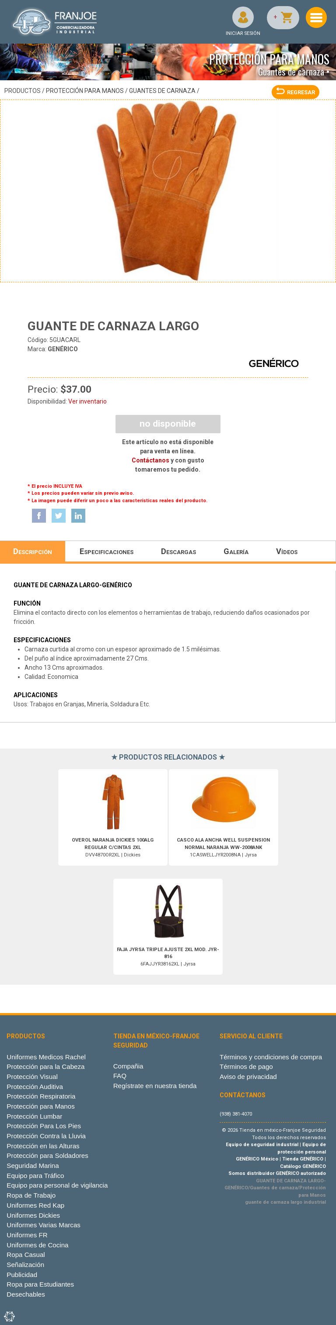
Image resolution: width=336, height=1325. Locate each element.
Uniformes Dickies (33, 1215)
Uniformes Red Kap (35, 1205)
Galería (236, 551)
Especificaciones (106, 551)
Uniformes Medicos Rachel (46, 1057)
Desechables (26, 1294)
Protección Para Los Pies (44, 1126)
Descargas (178, 551)
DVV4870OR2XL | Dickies (113, 847)
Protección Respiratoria (41, 1096)
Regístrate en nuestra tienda (155, 1085)
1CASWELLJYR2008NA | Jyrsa (223, 847)
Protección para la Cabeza (45, 1066)
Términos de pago (246, 1066)
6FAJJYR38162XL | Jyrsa (168, 957)
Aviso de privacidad (248, 1076)
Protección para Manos (85, 90)
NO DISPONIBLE (168, 423)
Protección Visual (32, 1076)
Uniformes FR (27, 1235)
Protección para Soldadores (47, 1155)
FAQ (119, 1075)
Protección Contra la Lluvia (46, 1136)
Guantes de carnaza (162, 90)
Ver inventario (87, 401)
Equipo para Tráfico (35, 1175)
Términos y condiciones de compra (271, 1057)
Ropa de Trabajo (31, 1195)
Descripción (32, 551)
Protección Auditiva (35, 1086)
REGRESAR (295, 92)
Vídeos (287, 551)
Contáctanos (150, 460)
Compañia (128, 1066)
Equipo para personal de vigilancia (57, 1185)
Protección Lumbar (34, 1116)
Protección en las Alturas (43, 1146)
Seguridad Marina (33, 1165)
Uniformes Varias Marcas (43, 1225)
